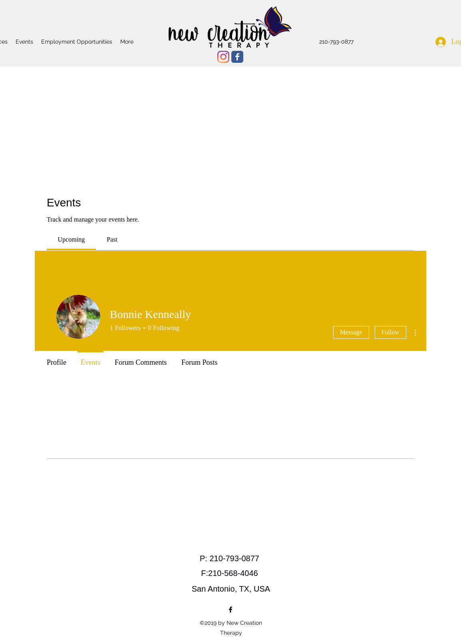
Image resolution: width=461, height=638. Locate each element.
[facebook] (230, 610)
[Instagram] (223, 57)
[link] (71, 239)
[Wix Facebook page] (237, 57)
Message (351, 332)
